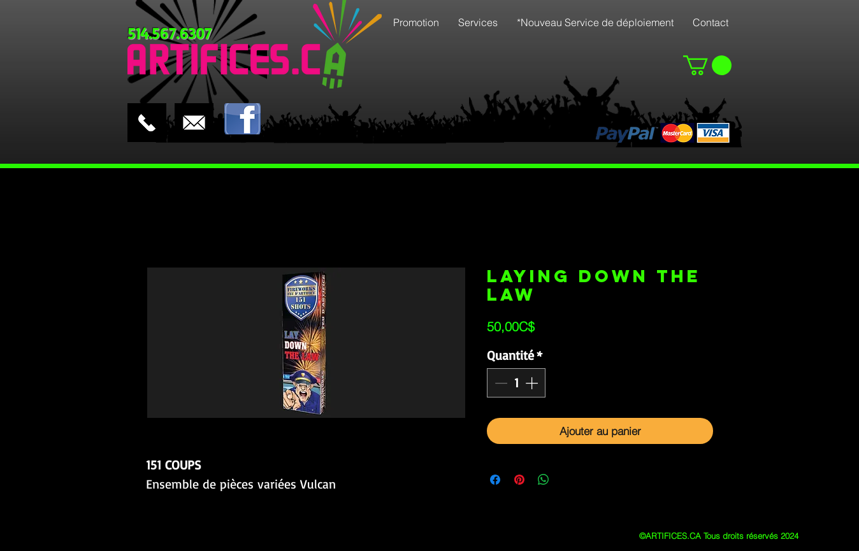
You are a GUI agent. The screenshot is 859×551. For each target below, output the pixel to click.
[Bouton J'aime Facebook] (290, 92)
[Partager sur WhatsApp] (543, 479)
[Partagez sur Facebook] (495, 479)
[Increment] (533, 383)
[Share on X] (567, 479)
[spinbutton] (516, 383)
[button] (707, 65)
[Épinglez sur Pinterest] (519, 479)
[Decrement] (499, 383)
